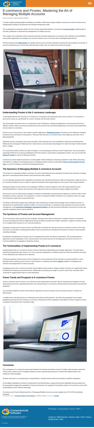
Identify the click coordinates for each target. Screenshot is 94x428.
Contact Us (52, 417)
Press (61, 419)
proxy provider (69, 29)
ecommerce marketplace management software (32, 207)
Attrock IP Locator (9, 155)
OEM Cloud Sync (62, 417)
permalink (56, 396)
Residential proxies (53, 132)
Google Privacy (53, 419)
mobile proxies (22, 43)
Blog (77, 417)
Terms (83, 417)
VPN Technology (30, 396)
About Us (72, 417)
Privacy (88, 417)
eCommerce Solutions (20, 396)
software (60, 261)
